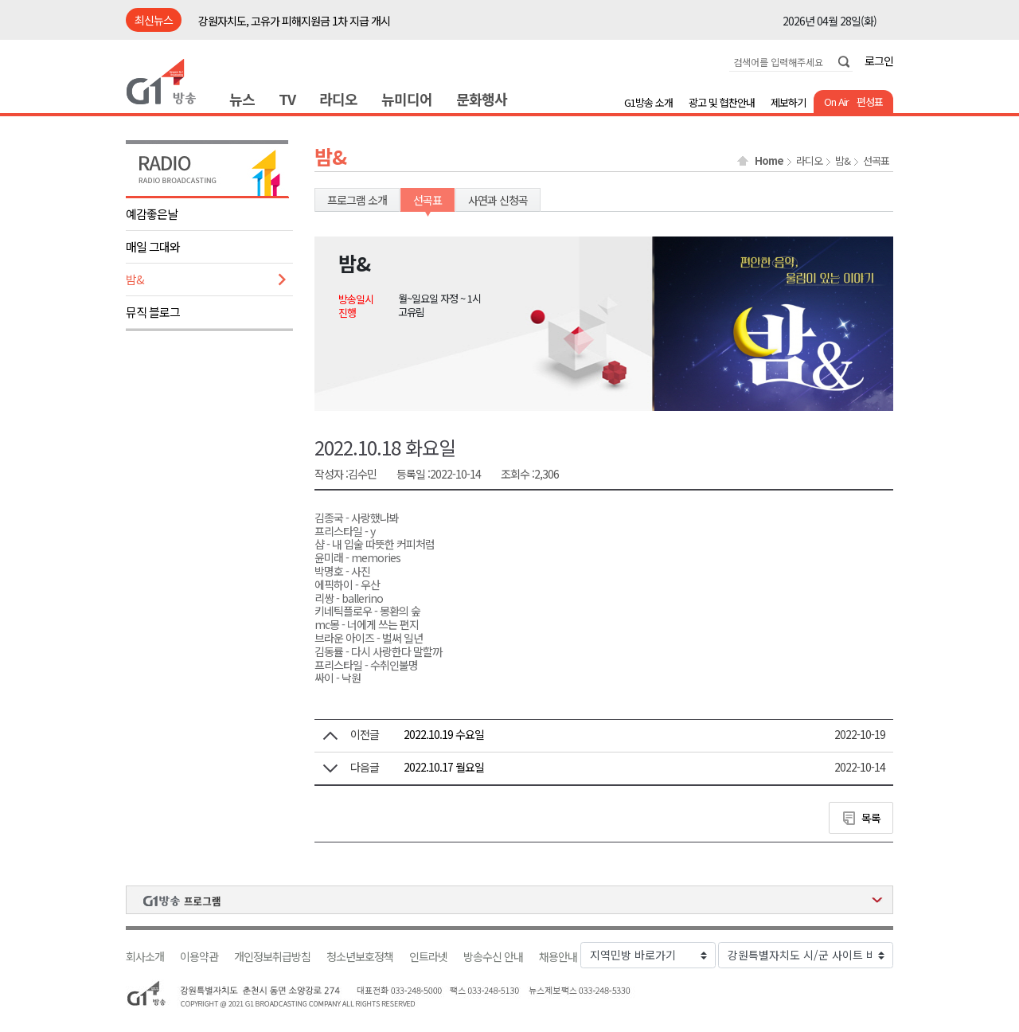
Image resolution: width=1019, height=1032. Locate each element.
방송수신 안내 (493, 957)
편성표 (870, 101)
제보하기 (788, 102)
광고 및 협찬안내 (722, 102)
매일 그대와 (153, 246)
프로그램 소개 (357, 200)
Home (769, 160)
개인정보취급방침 (272, 957)
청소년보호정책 (359, 957)
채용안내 (558, 957)
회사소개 (145, 957)
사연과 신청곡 (498, 200)
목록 (870, 818)
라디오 (338, 98)
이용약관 (199, 957)
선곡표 (876, 160)
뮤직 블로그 (153, 311)
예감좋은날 (152, 213)
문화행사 (481, 98)
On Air (836, 101)
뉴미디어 (406, 98)
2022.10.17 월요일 (444, 767)
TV (287, 98)
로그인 (879, 60)
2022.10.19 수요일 (444, 734)
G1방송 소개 (648, 102)
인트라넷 (428, 957)
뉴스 (242, 98)
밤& (135, 279)
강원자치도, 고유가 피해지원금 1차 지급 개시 (294, 21)
